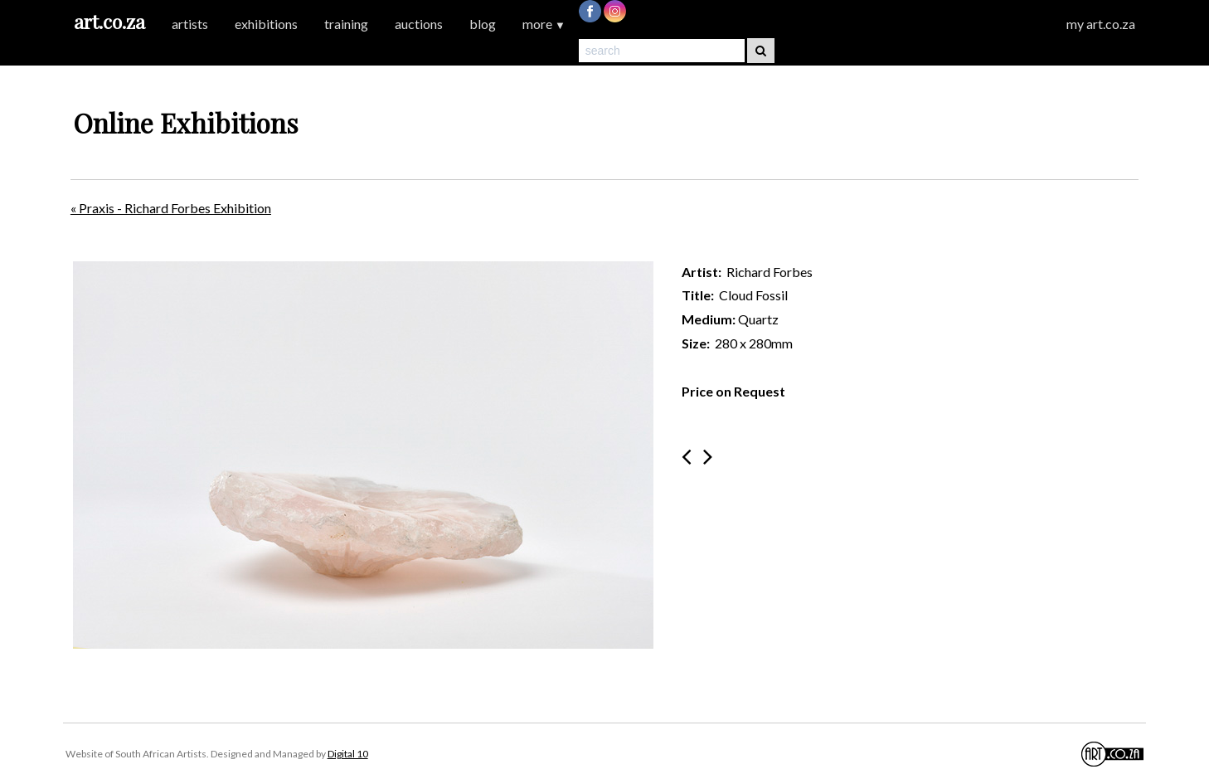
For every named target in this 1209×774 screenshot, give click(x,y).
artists (190, 24)
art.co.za (109, 21)
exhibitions (266, 24)
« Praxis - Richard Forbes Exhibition (170, 208)
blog (482, 24)
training (346, 24)
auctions (419, 24)
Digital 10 (348, 753)
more (544, 24)
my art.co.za (1100, 24)
